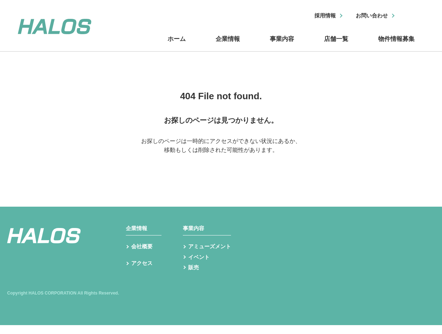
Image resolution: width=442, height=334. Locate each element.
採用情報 (319, 16)
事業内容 (281, 44)
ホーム (178, 44)
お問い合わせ (370, 16)
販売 (194, 277)
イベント (199, 265)
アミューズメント (211, 254)
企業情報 (228, 44)
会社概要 (142, 254)
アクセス (142, 274)
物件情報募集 (395, 44)
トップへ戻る (221, 163)
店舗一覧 (335, 44)
